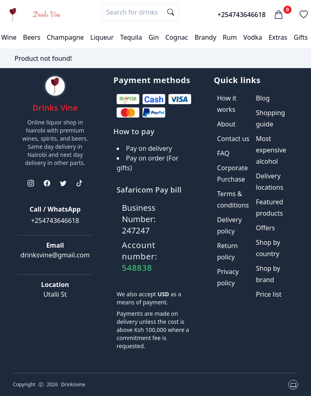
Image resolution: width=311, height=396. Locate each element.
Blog (263, 98)
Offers (265, 227)
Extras (277, 37)
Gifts (301, 37)
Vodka (252, 37)
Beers (31, 37)
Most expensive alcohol (271, 150)
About (226, 124)
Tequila (131, 37)
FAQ (223, 153)
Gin (154, 37)
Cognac (176, 37)
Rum (230, 37)
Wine (9, 37)
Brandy (205, 37)
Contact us (233, 138)
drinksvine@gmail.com (55, 254)
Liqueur (102, 37)
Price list (268, 294)
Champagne (65, 37)
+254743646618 (241, 14)
